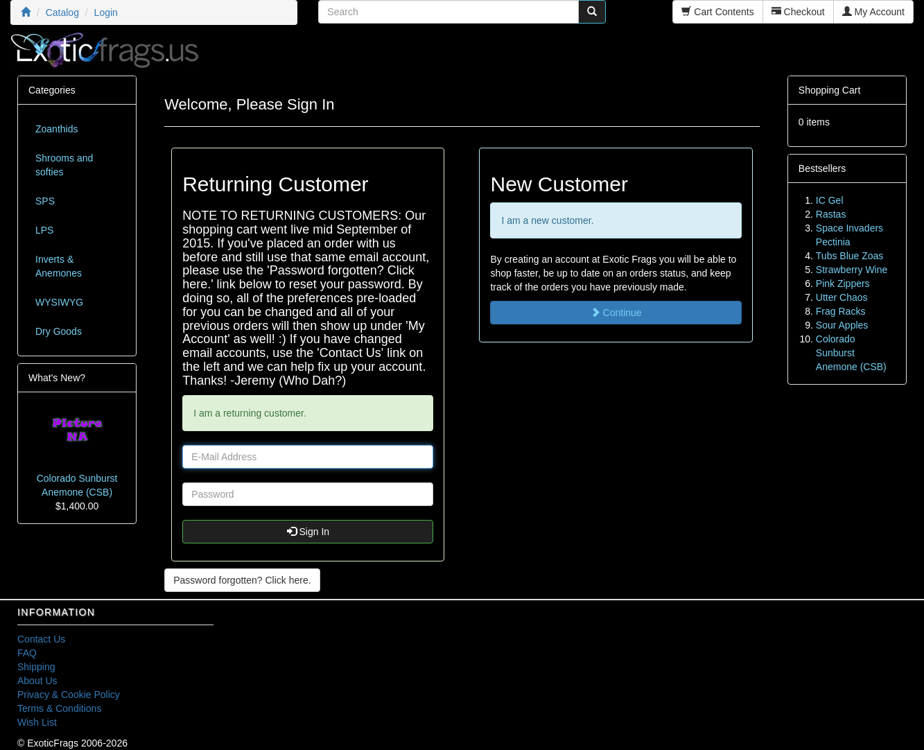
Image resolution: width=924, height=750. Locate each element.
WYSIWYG (59, 302)
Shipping (36, 666)
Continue (616, 312)
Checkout (798, 11)
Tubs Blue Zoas (850, 255)
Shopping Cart (830, 90)
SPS (45, 201)
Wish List (37, 722)
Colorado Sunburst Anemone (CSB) (851, 352)
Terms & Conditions (59, 708)
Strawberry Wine (851, 269)
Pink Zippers (843, 283)
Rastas (831, 214)
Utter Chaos (842, 297)
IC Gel (830, 200)
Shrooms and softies (64, 164)
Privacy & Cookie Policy (68, 694)
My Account (873, 11)
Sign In (308, 531)
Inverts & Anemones (58, 266)
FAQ (27, 653)
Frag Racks (841, 311)
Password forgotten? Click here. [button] (242, 580)
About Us (37, 680)
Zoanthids (56, 128)
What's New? (56, 377)
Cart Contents (717, 11)
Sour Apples (842, 325)
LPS (44, 230)
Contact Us (41, 639)
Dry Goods (58, 331)
